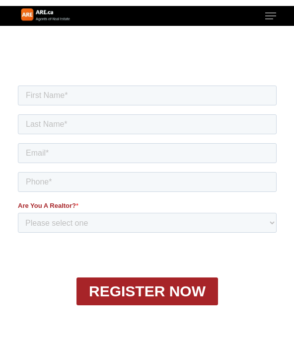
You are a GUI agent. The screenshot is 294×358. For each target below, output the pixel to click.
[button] (270, 16)
